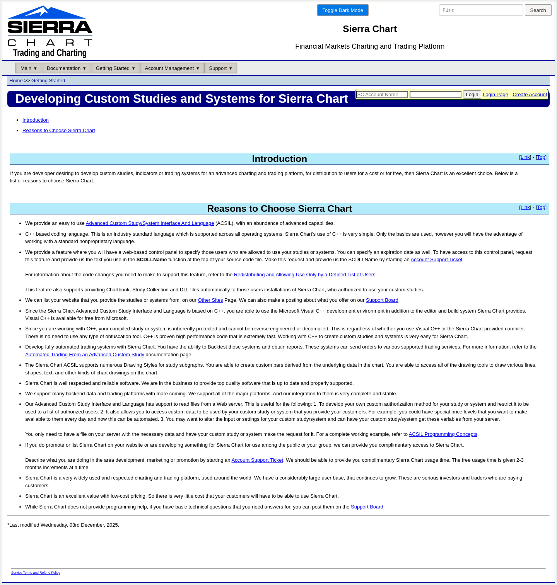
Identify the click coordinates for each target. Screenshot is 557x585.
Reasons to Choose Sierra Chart (58, 131)
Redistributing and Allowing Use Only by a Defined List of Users (305, 275)
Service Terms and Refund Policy (35, 573)
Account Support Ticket (437, 260)
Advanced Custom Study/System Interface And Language (150, 223)
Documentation (63, 68)
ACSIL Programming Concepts (443, 434)
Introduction (35, 120)
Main (26, 68)
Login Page (495, 94)
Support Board (382, 300)
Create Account (530, 94)
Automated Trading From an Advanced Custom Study (84, 354)
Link (525, 157)
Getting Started (113, 68)
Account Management (169, 68)
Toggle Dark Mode (343, 10)
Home (16, 81)
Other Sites (210, 300)
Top (541, 157)
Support (218, 68)
